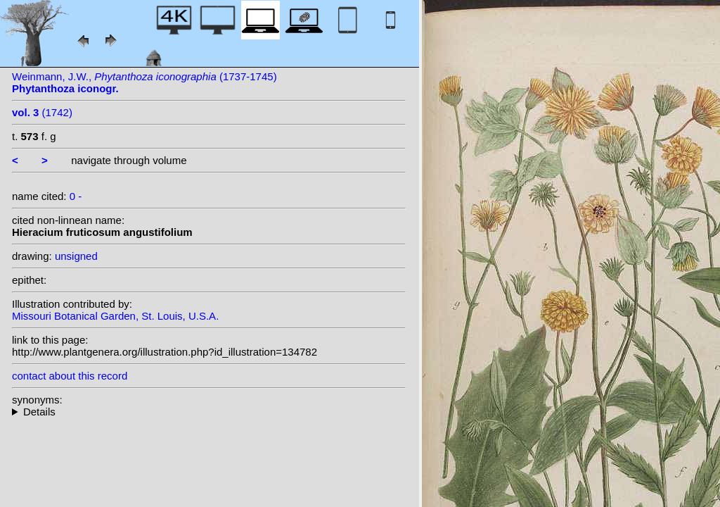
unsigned (76, 256)
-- (209, 412)
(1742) (42, 112)
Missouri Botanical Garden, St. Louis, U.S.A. (115, 316)
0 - (76, 196)
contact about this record (69, 376)
